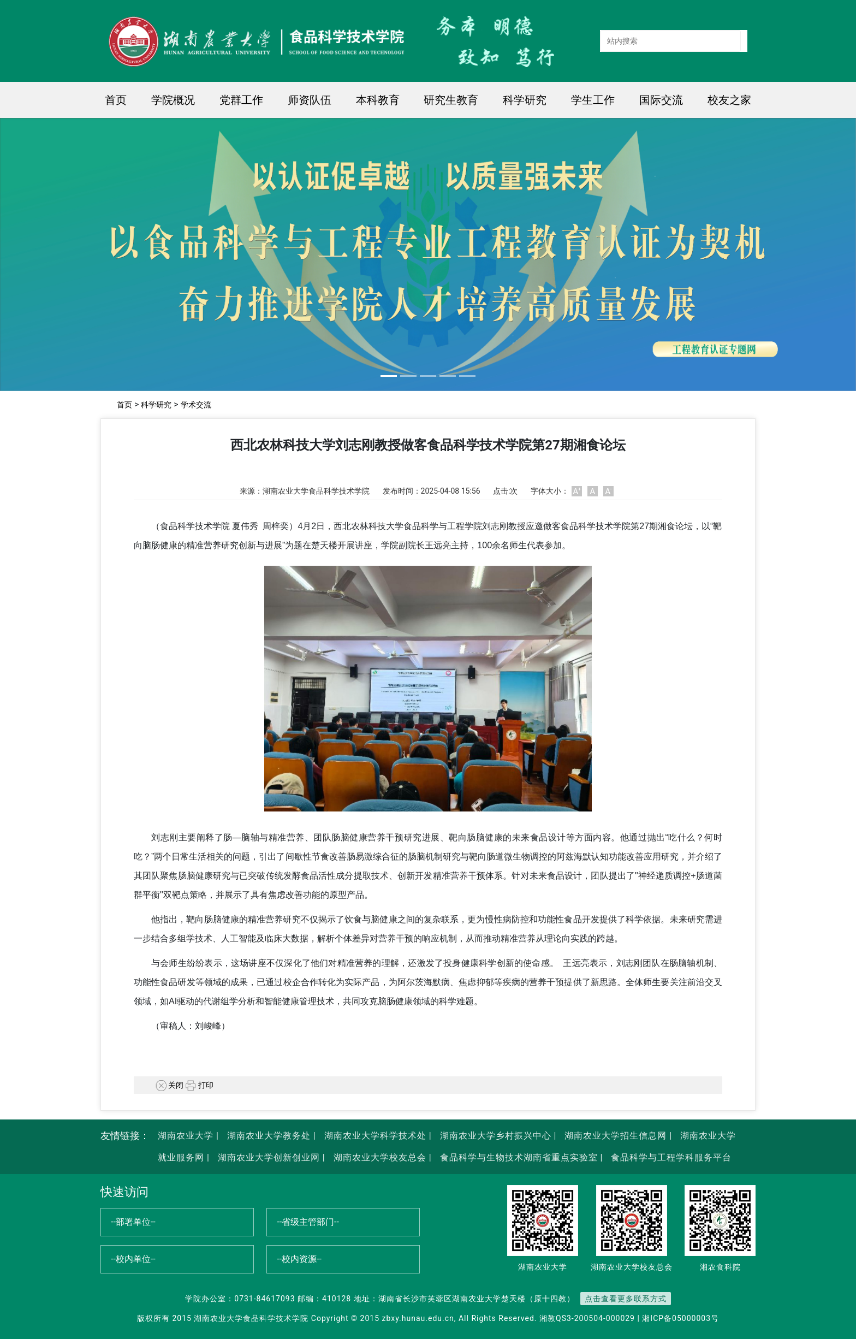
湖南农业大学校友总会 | (381, 1157)
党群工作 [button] (241, 99)
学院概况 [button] (173, 99)
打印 (199, 1085)
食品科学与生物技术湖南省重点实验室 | (521, 1157)
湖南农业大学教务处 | (270, 1135)
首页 (116, 99)
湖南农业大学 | (188, 1135)
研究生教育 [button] (451, 99)
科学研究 (156, 404)
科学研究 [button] (524, 99)
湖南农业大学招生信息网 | (617, 1135)
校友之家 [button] (729, 99)
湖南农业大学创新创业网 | (270, 1157)
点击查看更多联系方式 (626, 1298)
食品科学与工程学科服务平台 (670, 1157)
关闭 (169, 1085)
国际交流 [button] (661, 99)
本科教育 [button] (378, 99)
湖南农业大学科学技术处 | (377, 1135)
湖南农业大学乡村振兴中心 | (497, 1135)
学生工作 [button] (593, 99)
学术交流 (196, 404)
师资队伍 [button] (309, 99)
